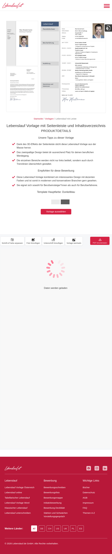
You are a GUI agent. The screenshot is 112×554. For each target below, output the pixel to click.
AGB (85, 497)
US (59, 528)
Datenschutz (88, 492)
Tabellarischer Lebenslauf (16, 497)
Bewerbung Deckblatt (53, 507)
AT (35, 528)
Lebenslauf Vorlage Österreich (18, 487)
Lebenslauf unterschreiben (16, 513)
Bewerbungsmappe (52, 497)
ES (82, 528)
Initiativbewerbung (52, 502)
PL (75, 528)
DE (43, 528)
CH (51, 528)
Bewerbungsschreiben (54, 487)
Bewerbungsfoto (51, 492)
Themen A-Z (88, 513)
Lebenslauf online (13, 492)
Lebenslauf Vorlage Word (16, 502)
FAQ (85, 507)
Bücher (86, 487)
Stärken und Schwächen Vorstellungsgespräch (54, 514)
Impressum (88, 502)
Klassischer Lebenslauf (15, 507)
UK (67, 528)
